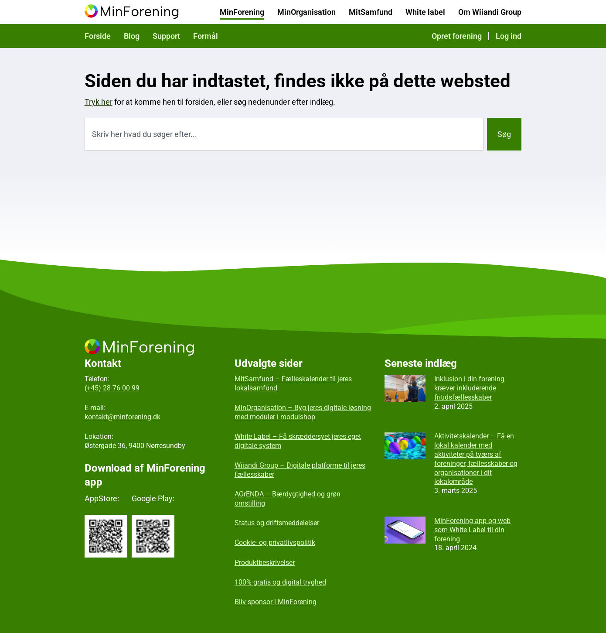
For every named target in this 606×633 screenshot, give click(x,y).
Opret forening (457, 36)
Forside (98, 36)
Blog (132, 36)
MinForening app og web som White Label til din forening (472, 530)
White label (425, 12)
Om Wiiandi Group (489, 12)
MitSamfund (370, 12)
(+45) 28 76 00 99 (112, 388)
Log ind (508, 36)
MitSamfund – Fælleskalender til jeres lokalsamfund (293, 383)
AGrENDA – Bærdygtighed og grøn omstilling (287, 498)
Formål (205, 36)
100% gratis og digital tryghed (280, 582)
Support (166, 36)
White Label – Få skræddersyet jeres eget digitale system (298, 441)
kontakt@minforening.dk (122, 417)
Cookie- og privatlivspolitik (275, 542)
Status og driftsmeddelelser (277, 523)
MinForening (242, 12)
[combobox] (284, 134)
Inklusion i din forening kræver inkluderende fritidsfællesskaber (469, 388)
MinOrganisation (306, 12)
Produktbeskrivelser (265, 562)
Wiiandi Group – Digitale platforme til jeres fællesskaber (300, 470)
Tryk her (98, 101)
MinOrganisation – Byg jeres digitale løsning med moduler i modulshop (303, 412)
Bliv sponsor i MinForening (276, 602)
